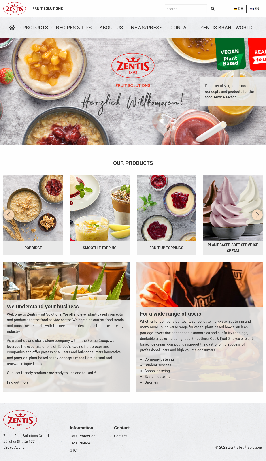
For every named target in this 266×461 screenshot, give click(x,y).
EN (254, 8)
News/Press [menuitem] (146, 27)
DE (238, 8)
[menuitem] (12, 27)
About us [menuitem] (111, 27)
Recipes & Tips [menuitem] (74, 27)
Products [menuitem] (35, 27)
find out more (17, 382)
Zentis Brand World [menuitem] (226, 27)
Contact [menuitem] (181, 27)
